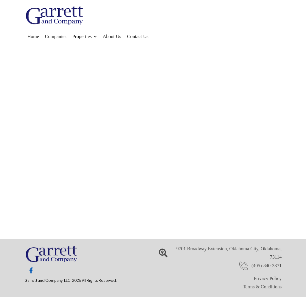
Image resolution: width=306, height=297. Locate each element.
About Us (112, 36)
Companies (55, 36)
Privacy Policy (268, 278)
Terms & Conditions (262, 286)
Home (33, 36)
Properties (82, 36)
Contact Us (137, 36)
